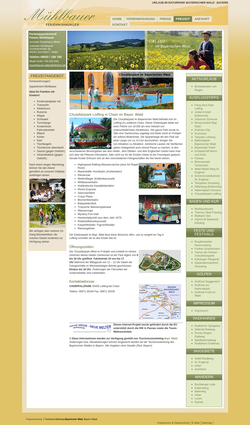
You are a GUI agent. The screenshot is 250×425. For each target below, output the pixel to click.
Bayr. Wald (170, 338)
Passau (199, 158)
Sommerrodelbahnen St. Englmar (207, 177)
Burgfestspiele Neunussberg (203, 243)
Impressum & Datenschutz (173, 422)
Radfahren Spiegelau (207, 325)
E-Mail (196, 422)
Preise (165, 19)
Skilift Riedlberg (204, 358)
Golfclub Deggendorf (207, 281)
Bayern (87, 419)
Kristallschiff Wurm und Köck (206, 153)
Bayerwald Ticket (205, 147)
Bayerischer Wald (74, 419)
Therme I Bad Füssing (208, 212)
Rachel (199, 402)
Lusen (198, 398)
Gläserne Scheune (206, 119)
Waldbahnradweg (205, 340)
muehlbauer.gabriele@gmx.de (47, 65)
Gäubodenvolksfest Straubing (206, 264)
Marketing (60, 419)
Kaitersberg (202, 388)
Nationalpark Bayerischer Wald (205, 142)
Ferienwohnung (141, 19)
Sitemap (207, 422)
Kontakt (120, 24)
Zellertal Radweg (205, 329)
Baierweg (200, 391)
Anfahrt (202, 19)
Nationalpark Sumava (208, 190)
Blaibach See (203, 215)
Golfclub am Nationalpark (202, 286)
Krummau (200, 133)
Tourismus (50, 419)
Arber (198, 365)
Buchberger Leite (205, 384)
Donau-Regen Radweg (203, 334)
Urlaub (94, 419)
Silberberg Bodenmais (208, 186)
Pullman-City (202, 129)
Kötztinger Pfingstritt (207, 259)
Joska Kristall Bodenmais (203, 113)
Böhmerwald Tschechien (202, 163)
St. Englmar (202, 362)
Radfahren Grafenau (207, 343)
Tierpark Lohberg (205, 137)
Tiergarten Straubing (207, 183)
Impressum (201, 310)
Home (117, 19)
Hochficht (200, 369)
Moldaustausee (204, 208)
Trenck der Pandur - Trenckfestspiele (207, 254)
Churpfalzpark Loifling (208, 193)
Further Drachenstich (207, 248)
